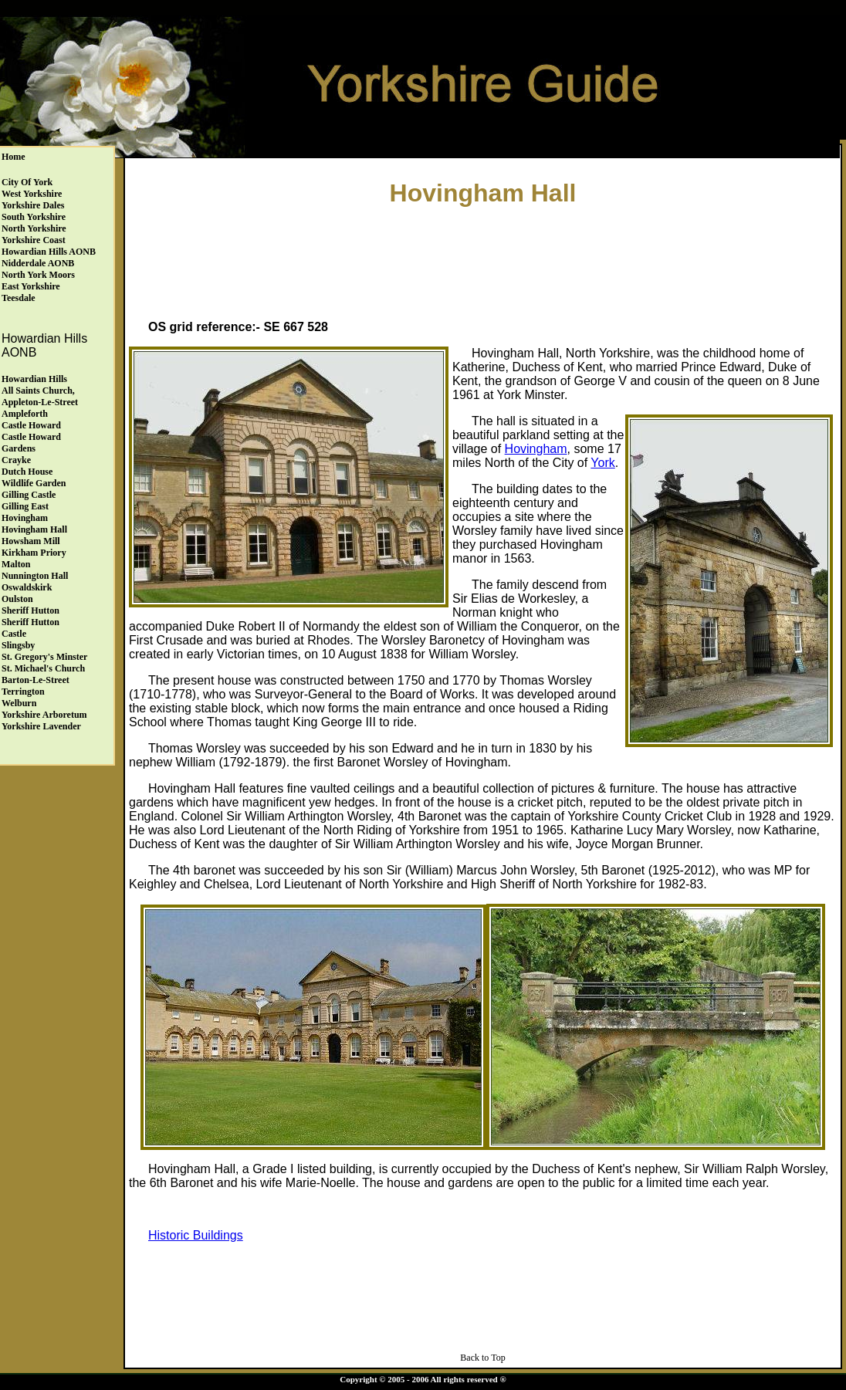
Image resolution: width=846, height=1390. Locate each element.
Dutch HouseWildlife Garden (34, 477)
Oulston (17, 599)
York (602, 462)
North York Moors (38, 274)
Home (13, 156)
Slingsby (18, 645)
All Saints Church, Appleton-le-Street (40, 396)
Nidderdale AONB (38, 263)
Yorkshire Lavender (41, 726)
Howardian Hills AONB (49, 251)
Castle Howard (31, 425)
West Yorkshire (32, 193)
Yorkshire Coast (34, 240)
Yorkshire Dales (33, 205)
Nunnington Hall (35, 575)
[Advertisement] (483, 259)
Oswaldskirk (27, 587)
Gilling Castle (29, 494)
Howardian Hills (34, 379)
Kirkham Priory (34, 552)
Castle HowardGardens (31, 442)
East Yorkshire (31, 286)
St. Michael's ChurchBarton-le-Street (43, 674)
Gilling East (25, 506)
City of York (27, 182)
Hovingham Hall (34, 529)
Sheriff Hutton (30, 610)
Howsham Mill (31, 541)
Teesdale (19, 298)
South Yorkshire (34, 216)
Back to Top (482, 1357)
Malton (16, 564)
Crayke (16, 460)
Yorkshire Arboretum (44, 714)
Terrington (23, 691)
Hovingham (25, 517)
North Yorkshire (34, 228)
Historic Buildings (195, 1235)
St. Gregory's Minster (44, 656)
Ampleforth (25, 413)
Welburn (19, 703)
